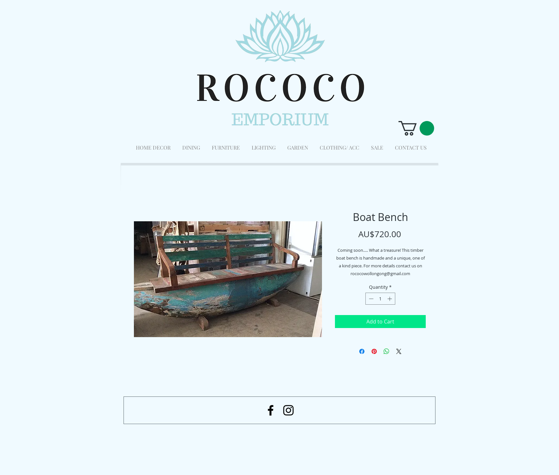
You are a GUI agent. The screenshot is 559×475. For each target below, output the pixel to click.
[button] (416, 128)
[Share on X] (399, 351)
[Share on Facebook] (362, 351)
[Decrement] (370, 298)
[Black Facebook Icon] (271, 410)
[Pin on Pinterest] (374, 351)
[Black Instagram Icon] (288, 410)
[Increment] (390, 298)
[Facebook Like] (399, 440)
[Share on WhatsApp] (386, 351)
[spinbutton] (380, 298)
